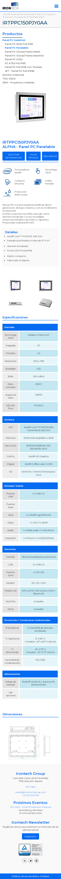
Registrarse (30, 836)
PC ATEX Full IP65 (15, 63)
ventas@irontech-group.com (30, 792)
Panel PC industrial (13, 40)
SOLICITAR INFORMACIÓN (14, 156)
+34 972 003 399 (30, 795)
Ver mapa (30, 786)
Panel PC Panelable (16, 47)
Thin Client (9, 78)
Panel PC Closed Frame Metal (22, 51)
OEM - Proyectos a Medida (18, 82)
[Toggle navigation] (56, 6)
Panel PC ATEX (13, 59)
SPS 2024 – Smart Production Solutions (30, 807)
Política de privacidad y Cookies (30, 876)
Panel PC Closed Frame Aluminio (24, 55)
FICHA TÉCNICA (33, 156)
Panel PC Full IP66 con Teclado (23, 67)
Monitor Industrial (13, 74)
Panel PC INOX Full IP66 (19, 44)
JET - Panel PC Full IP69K (19, 71)
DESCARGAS (50, 156)
